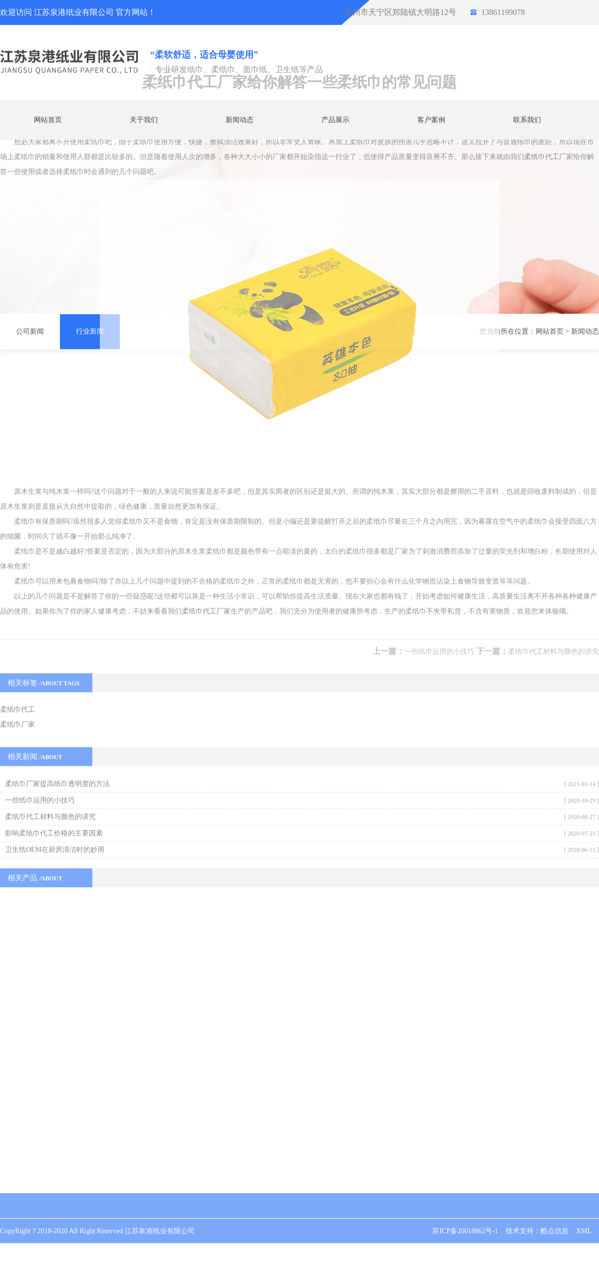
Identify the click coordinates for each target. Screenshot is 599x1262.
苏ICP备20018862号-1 (465, 1221)
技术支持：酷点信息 (537, 1221)
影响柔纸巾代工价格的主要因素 (54, 678)
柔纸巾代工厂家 (206, 456)
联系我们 (527, 119)
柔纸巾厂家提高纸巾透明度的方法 (57, 628)
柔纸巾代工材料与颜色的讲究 (553, 496)
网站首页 (48, 119)
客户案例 (431, 119)
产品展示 (335, 119)
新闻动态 (240, 119)
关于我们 (144, 119)
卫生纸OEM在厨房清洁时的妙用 (54, 694)
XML (584, 1221)
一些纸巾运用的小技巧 (439, 496)
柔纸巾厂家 (17, 569)
